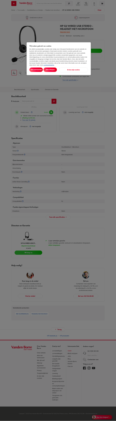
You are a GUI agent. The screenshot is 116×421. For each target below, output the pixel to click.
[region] (58, 58)
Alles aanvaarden (37, 70)
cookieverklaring (48, 65)
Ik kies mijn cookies (79, 70)
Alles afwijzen (55, 70)
